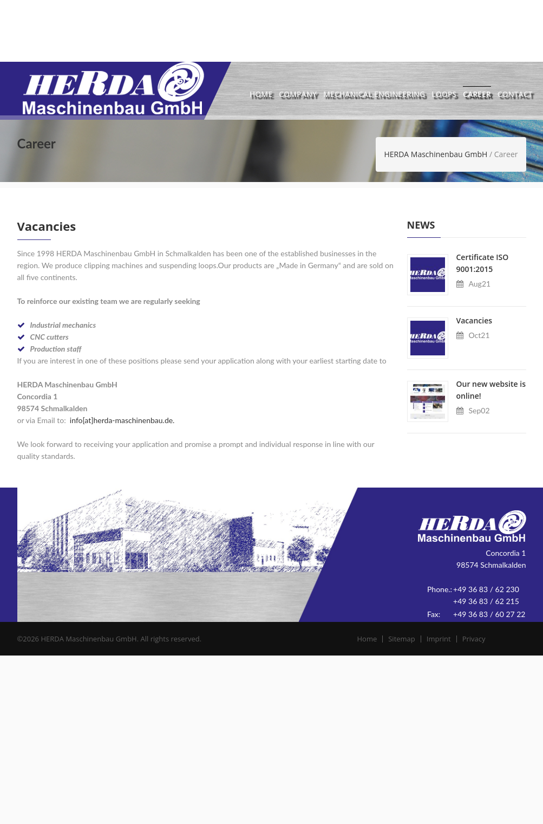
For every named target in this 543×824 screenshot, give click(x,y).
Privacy (483, 639)
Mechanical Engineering (374, 94)
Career (477, 94)
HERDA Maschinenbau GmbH (435, 154)
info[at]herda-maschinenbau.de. (122, 420)
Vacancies (474, 320)
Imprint (448, 639)
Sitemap (412, 639)
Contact (515, 94)
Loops (443, 94)
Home (261, 94)
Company (298, 94)
